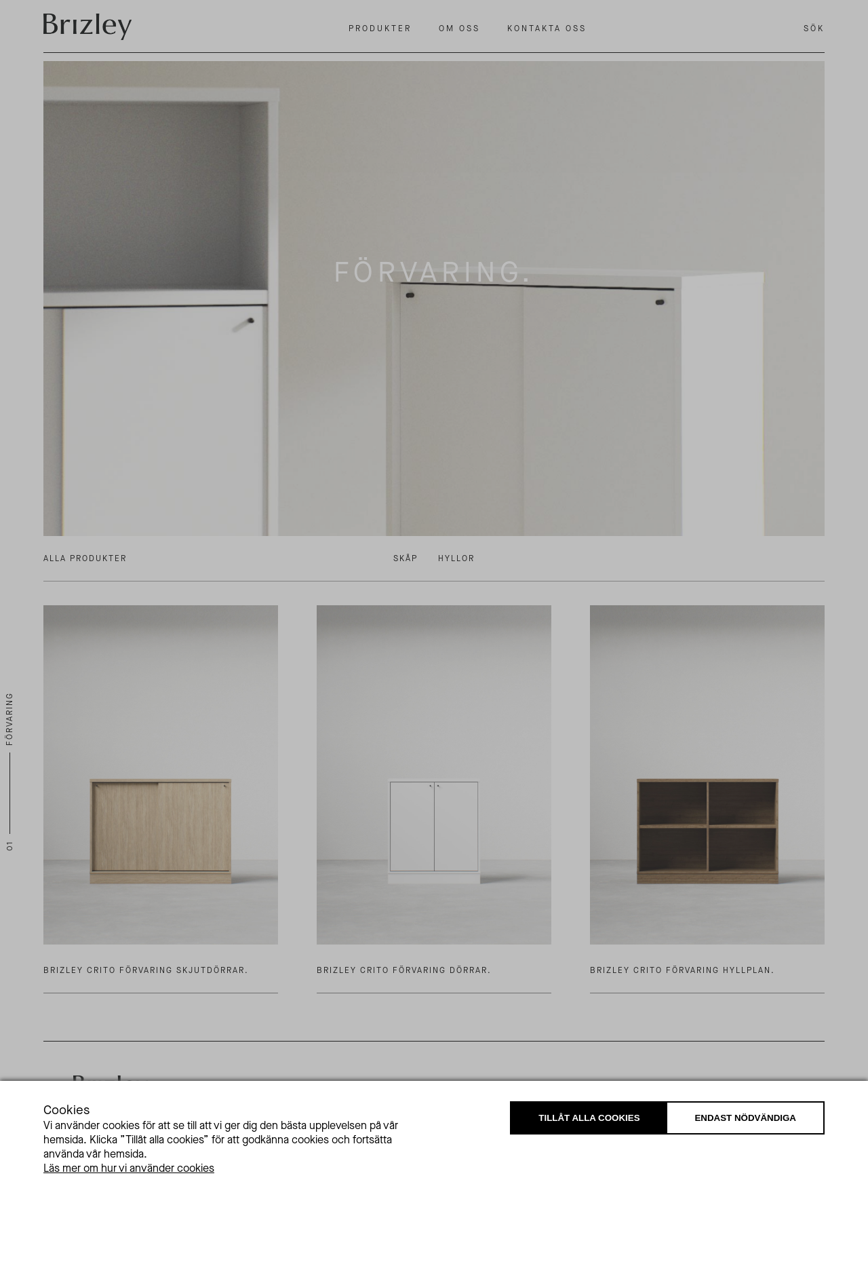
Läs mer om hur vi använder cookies (128, 1168)
